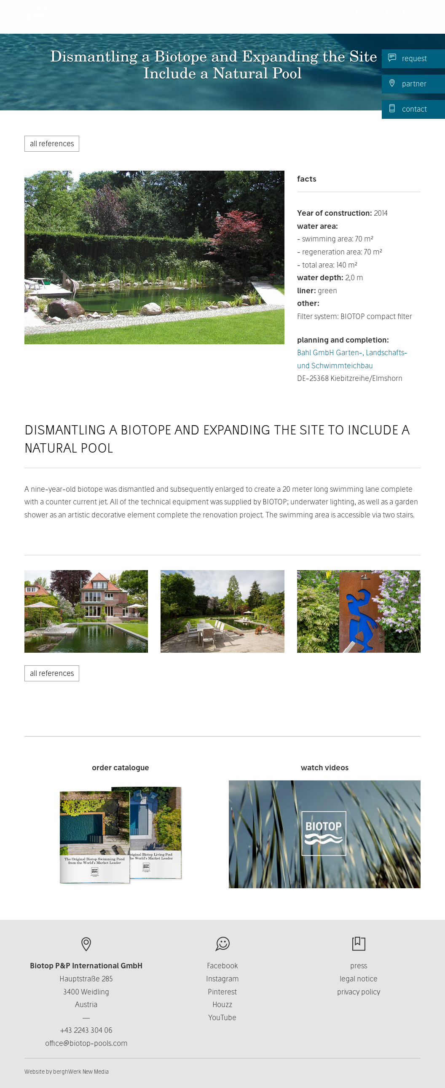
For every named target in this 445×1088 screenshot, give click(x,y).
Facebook (222, 965)
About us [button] (226, 20)
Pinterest (222, 991)
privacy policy (358, 991)
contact (407, 108)
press (358, 965)
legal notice (359, 978)
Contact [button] (325, 20)
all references (52, 143)
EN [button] (400, 20)
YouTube (222, 1017)
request (407, 58)
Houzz (222, 1004)
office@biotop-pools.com (86, 1043)
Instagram (222, 978)
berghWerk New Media (81, 1071)
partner (407, 83)
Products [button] (175, 20)
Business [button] (276, 20)
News (365, 20)
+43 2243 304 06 (86, 1030)
